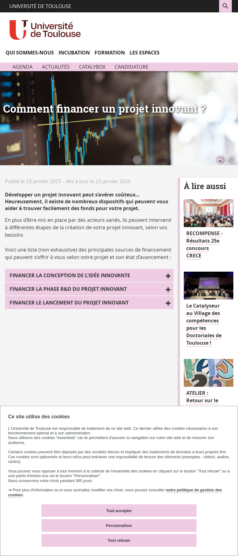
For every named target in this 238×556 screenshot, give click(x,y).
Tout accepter (119, 510)
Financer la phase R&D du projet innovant (68, 289)
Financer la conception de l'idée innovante (70, 275)
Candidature (131, 66)
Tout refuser (119, 540)
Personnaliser (119, 525)
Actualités (56, 66)
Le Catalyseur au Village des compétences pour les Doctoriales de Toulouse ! (204, 324)
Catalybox (92, 66)
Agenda (22, 66)
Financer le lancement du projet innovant (69, 302)
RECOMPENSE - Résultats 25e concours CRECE (204, 244)
